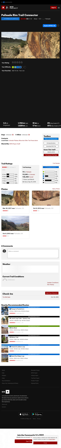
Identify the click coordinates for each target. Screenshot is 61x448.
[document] (45, 440)
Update (52, 282)
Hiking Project (34, 375)
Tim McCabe (6, 297)
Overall (31, 177)
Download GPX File (51, 146)
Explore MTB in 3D (49, 25)
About (3, 370)
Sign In (53, 7)
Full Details (56, 163)
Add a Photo (56, 189)
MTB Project (34, 373)
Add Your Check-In (51, 293)
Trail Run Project (35, 378)
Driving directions (51, 143)
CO (40, 19)
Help (3, 373)
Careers (4, 407)
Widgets (4, 375)
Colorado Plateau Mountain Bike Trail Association (23, 140)
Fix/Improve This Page (51, 155)
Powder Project (35, 380)
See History (50, 284)
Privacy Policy (52, 439)
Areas (35, 19)
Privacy (38, 418)
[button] (3, 45)
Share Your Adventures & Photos (10, 383)
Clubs (3, 378)
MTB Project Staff (15, 144)
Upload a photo (51, 152)
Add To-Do (15, 70)
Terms (34, 418)
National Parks (34, 383)
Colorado (32, 174)
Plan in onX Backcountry (51, 139)
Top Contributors (6, 380)
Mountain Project (35, 370)
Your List (21, 70)
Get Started (30, 441)
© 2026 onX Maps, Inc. (26, 418)
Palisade (47, 19)
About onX (4, 404)
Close (45, 443)
